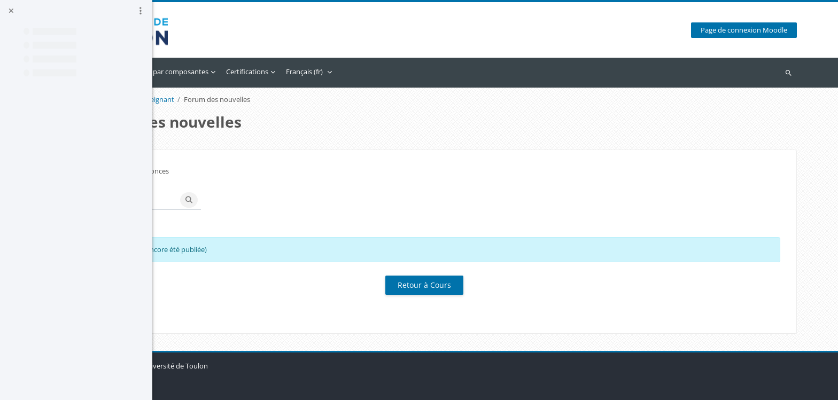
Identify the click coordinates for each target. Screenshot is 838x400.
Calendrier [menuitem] (240, 71)
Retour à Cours (495, 285)
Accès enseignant (281, 99)
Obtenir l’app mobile (219, 386)
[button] (207, 200)
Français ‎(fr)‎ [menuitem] (438, 71)
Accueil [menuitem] (203, 71)
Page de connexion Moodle (751, 30)
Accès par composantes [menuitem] (305, 71)
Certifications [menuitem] (381, 71)
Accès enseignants (215, 99)
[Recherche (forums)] (263, 200)
